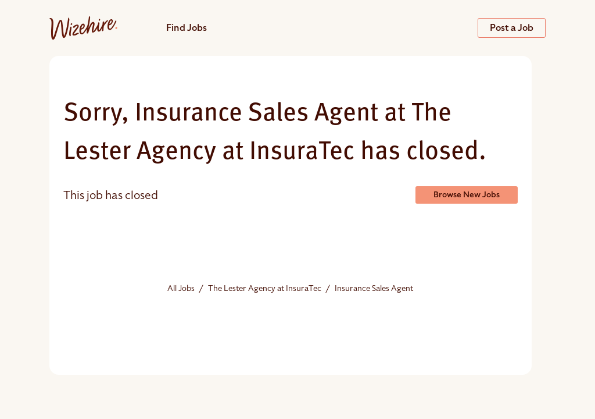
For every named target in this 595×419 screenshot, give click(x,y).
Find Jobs (186, 28)
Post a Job (511, 28)
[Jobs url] (83, 27)
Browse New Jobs (466, 194)
